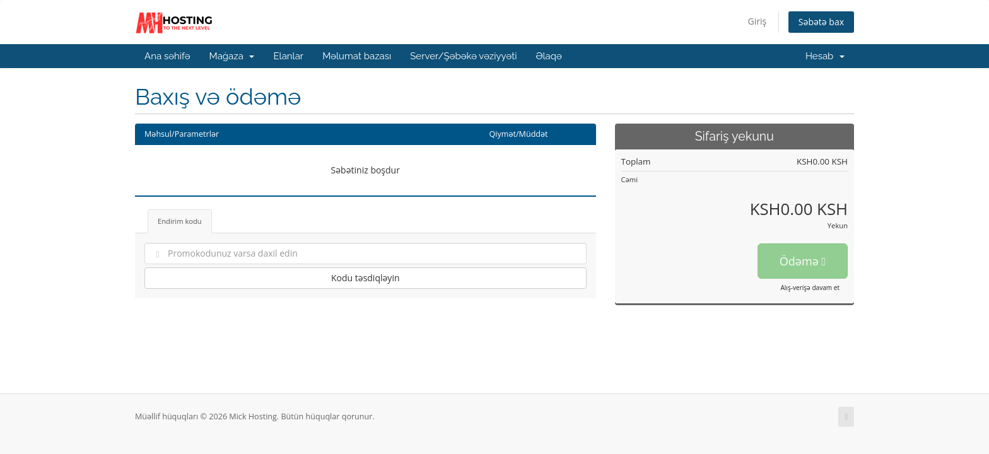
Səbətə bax (821, 22)
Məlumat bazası (356, 56)
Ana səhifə (167, 56)
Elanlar (288, 56)
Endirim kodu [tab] (180, 221)
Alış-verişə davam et (810, 287)
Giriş (757, 21)
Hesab (825, 56)
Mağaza (232, 56)
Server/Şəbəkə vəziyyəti (463, 56)
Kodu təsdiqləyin (365, 278)
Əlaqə (548, 56)
